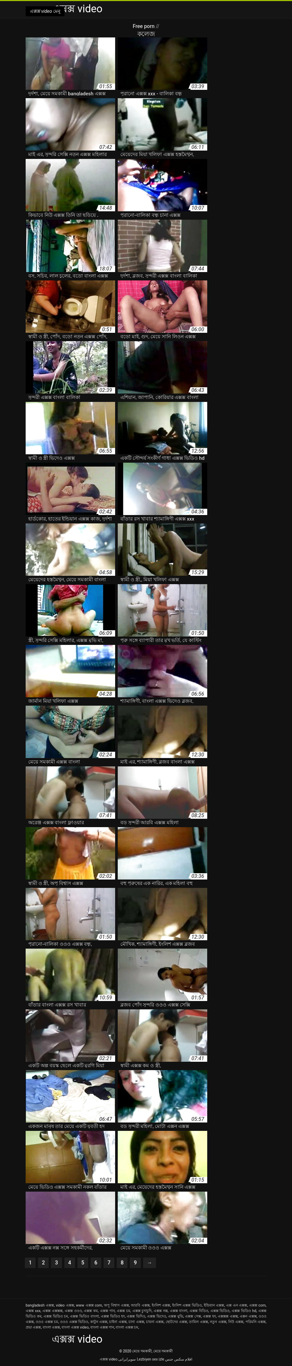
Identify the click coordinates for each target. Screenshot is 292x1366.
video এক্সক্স (65, 1305)
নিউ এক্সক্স (236, 1322)
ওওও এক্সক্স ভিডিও (74, 1322)
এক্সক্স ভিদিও (136, 1316)
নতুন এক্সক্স (218, 1322)
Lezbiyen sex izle (150, 1359)
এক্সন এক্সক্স (248, 1316)
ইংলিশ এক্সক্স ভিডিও (187, 1305)
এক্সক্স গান (107, 1311)
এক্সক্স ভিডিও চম (55, 1316)
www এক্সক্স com (89, 1305)
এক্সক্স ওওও (73, 1311)
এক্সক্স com (257, 1305)
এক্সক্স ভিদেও (156, 1316)
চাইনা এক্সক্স (118, 1322)
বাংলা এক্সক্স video (74, 1327)
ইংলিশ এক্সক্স (161, 1305)
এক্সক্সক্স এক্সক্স (228, 1316)
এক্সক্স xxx (33, 1311)
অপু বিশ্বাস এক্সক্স (116, 1305)
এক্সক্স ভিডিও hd (244, 1311)
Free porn (144, 26)
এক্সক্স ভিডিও (220, 1311)
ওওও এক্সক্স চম (47, 1322)
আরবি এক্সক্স (140, 1305)
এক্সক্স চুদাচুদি (142, 1311)
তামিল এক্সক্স (198, 1322)
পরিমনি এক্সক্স (255, 1322)
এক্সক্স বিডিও (198, 1311)
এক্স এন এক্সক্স (236, 1305)
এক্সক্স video (108, 1359)
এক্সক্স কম (91, 1311)
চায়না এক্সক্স (155, 1322)
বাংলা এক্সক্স (51, 1327)
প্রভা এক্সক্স (33, 1327)
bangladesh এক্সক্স (40, 1305)
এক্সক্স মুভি (175, 1316)
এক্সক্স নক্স (161, 1311)
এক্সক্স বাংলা (179, 1311)
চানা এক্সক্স (136, 1322)
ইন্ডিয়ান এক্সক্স (214, 1305)
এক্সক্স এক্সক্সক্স (52, 1311)
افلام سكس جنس (178, 1359)
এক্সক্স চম (123, 1311)
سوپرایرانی (127, 1359)
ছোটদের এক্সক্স (176, 1322)
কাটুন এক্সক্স (99, 1322)
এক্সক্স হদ (209, 1316)
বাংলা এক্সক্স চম (127, 1327)
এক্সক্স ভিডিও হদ (113, 1316)
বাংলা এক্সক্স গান (102, 1327)
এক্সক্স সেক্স (193, 1316)
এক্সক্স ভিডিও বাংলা (84, 1316)
